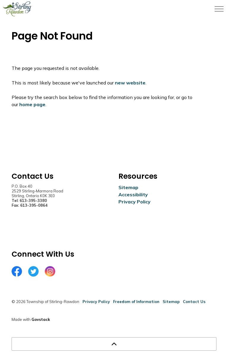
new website (130, 83)
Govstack (40, 319)
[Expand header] (219, 9)
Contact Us (194, 301)
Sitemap (128, 187)
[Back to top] (114, 344)
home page (32, 104)
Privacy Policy (134, 202)
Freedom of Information (136, 301)
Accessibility (133, 194)
